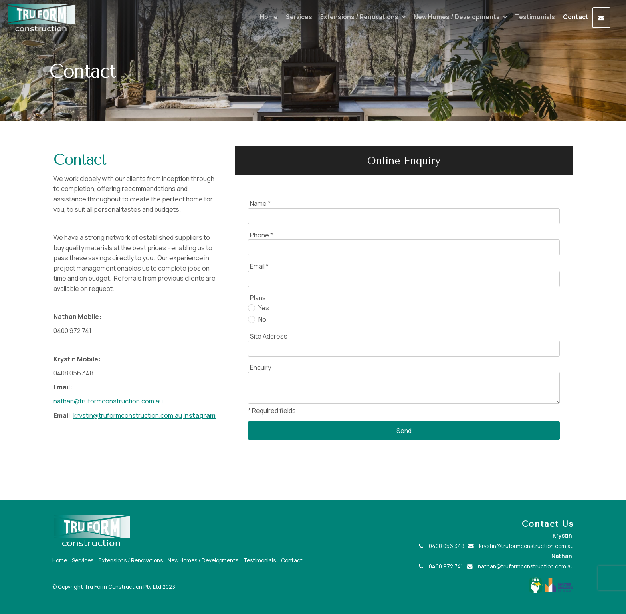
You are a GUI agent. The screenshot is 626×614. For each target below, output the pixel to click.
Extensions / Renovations (359, 17)
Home (269, 17)
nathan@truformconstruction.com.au (108, 401)
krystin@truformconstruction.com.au (127, 415)
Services (299, 17)
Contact (575, 17)
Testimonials (535, 17)
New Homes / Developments (457, 17)
